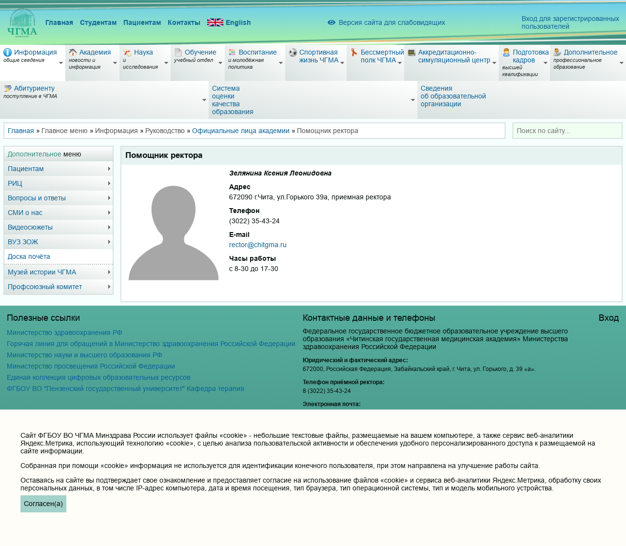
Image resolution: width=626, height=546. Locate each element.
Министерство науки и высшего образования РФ (84, 355)
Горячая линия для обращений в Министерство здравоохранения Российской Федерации (151, 344)
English (229, 23)
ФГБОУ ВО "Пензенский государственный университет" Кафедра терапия (125, 388)
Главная (59, 22)
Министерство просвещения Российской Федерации (91, 366)
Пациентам (142, 22)
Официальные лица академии (241, 131)
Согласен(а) (43, 503)
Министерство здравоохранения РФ (64, 332)
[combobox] (567, 130)
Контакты (184, 22)
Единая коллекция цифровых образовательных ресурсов (98, 377)
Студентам (98, 22)
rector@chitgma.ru (258, 245)
